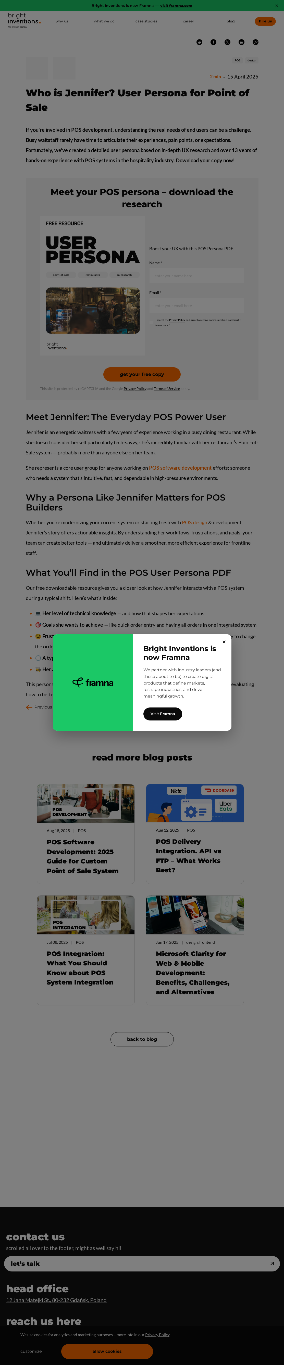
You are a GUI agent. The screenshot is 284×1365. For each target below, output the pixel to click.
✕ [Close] (224, 642)
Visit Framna (163, 713)
